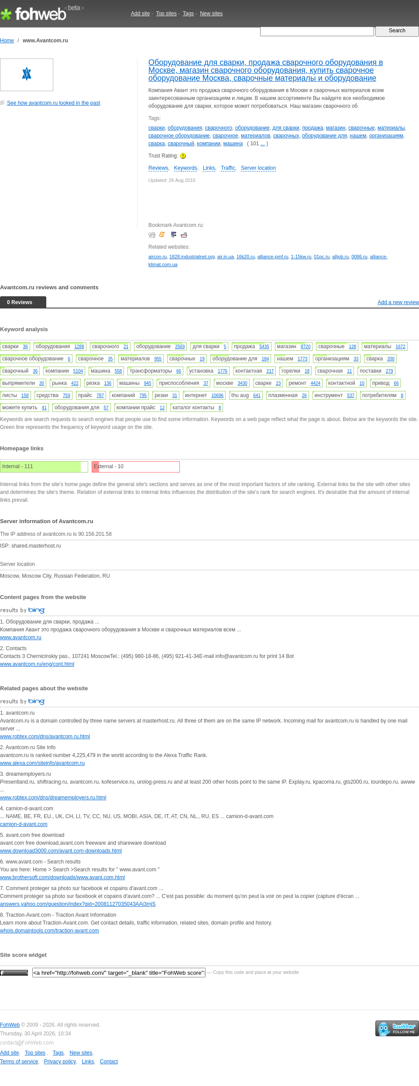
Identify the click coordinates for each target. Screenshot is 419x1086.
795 (143, 395)
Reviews (158, 168)
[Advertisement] (65, 171)
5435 (264, 346)
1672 (400, 346)
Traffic (228, 168)
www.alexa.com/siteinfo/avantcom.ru (42, 763)
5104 (78, 371)
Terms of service (19, 1062)
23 (278, 383)
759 (66, 395)
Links (209, 168)
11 (349, 371)
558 (118, 371)
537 (350, 395)
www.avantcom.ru (20, 637)
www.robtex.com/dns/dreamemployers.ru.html (53, 798)
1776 (222, 371)
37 (205, 383)
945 (147, 383)
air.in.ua (225, 256)
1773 (302, 358)
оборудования (185, 128)
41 (44, 407)
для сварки (285, 128)
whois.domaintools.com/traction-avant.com (49, 931)
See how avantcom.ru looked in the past (53, 103)
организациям (386, 136)
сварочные (361, 128)
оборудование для (324, 136)
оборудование (252, 128)
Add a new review (398, 302)
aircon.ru (157, 256)
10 (362, 383)
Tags (188, 13)
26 (304, 395)
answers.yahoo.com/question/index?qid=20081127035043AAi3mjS (78, 904)
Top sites (166, 13)
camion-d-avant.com (24, 824)
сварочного (218, 128)
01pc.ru (322, 256)
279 (389, 371)
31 (174, 395)
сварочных (286, 136)
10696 (217, 395)
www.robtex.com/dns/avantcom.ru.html (45, 736)
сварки (156, 128)
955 (157, 358)
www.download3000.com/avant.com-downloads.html (61, 851)
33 (356, 358)
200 (391, 358)
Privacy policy (60, 1062)
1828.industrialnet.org (192, 256)
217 (270, 371)
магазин (335, 128)
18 (307, 371)
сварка (156, 143)
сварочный (181, 143)
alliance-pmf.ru (273, 256)
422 (75, 383)
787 (100, 395)
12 (162, 407)
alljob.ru (340, 256)
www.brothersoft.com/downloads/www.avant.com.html (62, 877)
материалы (391, 128)
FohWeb (10, 1025)
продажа (312, 128)
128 (352, 346)
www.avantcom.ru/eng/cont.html (37, 664)
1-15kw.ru (301, 256)
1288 (79, 346)
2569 (180, 346)
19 (202, 358)
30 (41, 383)
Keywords (185, 168)
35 (110, 358)
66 (178, 371)
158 (25, 395)
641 (257, 395)
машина (233, 143)
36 (25, 346)
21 (126, 346)
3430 (242, 383)
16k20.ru (246, 256)
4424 (315, 383)
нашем (358, 136)
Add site (140, 13)
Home (7, 41)
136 (108, 383)
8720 (305, 346)
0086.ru (359, 256)
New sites (211, 13)
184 (265, 358)
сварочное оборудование (179, 136)
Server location (258, 168)
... (263, 143)
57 (106, 407)
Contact (109, 1062)
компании (208, 143)
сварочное (225, 136)
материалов (255, 136)
